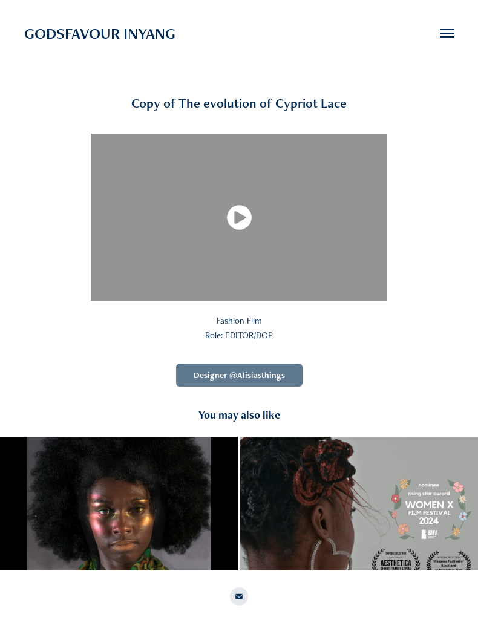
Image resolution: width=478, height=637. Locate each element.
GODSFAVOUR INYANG (99, 33)
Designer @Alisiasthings (239, 375)
